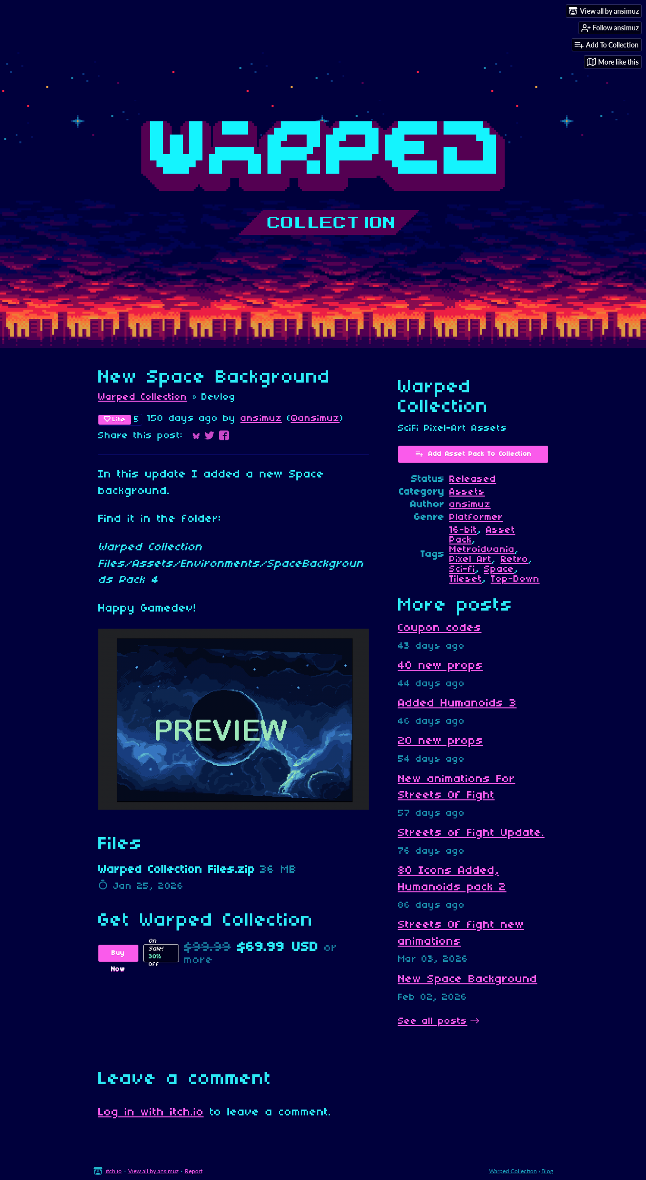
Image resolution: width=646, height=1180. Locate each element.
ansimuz (261, 419)
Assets (467, 492)
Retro (515, 560)
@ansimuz (315, 419)
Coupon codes (440, 628)
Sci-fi (462, 569)
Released (472, 479)
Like (115, 419)
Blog (547, 1171)
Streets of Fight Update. (471, 833)
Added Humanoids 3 (457, 703)
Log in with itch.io (151, 1112)
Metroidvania (482, 550)
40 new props (440, 666)
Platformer (476, 517)
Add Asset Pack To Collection (473, 453)
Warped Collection (142, 397)
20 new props (440, 741)
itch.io (114, 1171)
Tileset (465, 579)
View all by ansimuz (153, 1171)
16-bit (463, 530)
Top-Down (515, 579)
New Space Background (467, 979)
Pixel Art (470, 560)
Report (193, 1171)
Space (499, 569)
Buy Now (118, 956)
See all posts (433, 1021)
